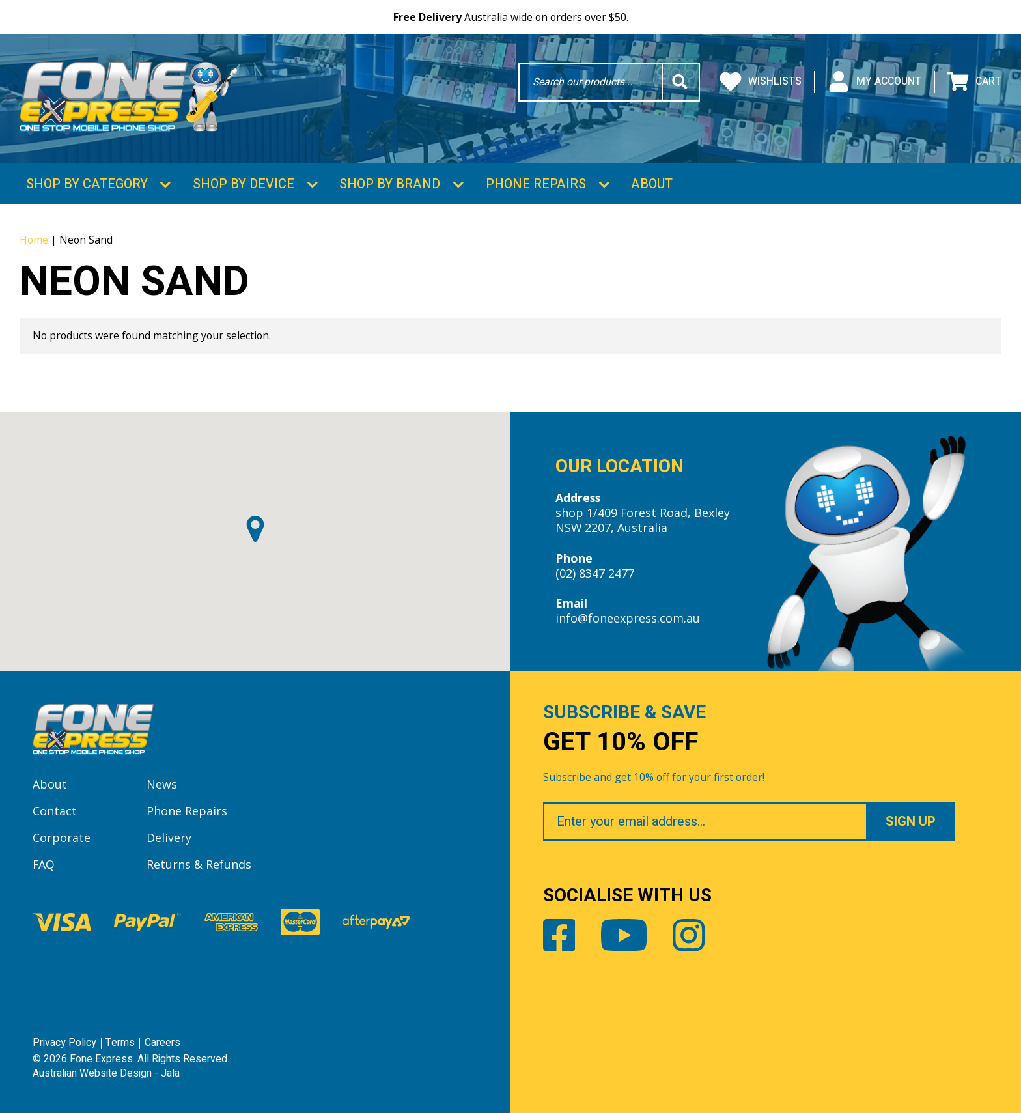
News (162, 784)
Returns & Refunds (199, 864)
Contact (55, 811)
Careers (162, 1042)
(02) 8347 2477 (594, 573)
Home (34, 239)
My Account (874, 82)
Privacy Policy (64, 1042)
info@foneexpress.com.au (627, 618)
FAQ (44, 864)
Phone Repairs (536, 184)
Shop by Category (87, 184)
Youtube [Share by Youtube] (624, 935)
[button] (255, 529)
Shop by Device (243, 184)
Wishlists (761, 82)
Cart (974, 82)
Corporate (62, 837)
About (652, 184)
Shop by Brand (389, 184)
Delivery (169, 837)
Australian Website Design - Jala (106, 1073)
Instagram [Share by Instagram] (689, 935)
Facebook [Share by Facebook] (559, 935)
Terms (120, 1042)
